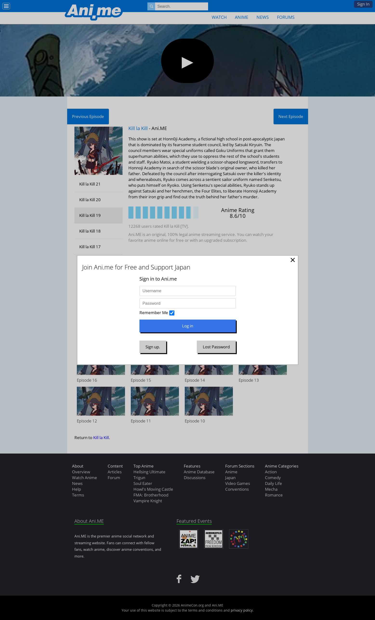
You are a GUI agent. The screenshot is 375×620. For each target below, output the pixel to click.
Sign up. (152, 346)
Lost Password (216, 346)
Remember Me (153, 312)
